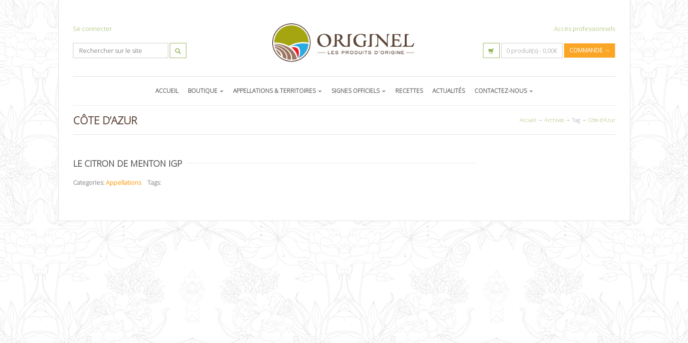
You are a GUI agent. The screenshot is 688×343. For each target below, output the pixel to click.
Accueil (528, 119)
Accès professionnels (584, 28)
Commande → (589, 50)
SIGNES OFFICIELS (358, 91)
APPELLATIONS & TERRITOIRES (277, 91)
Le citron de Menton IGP (127, 163)
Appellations (123, 182)
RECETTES (409, 91)
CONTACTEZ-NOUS (503, 91)
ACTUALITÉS (448, 91)
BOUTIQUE (206, 91)
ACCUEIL (166, 91)
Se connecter (92, 28)
